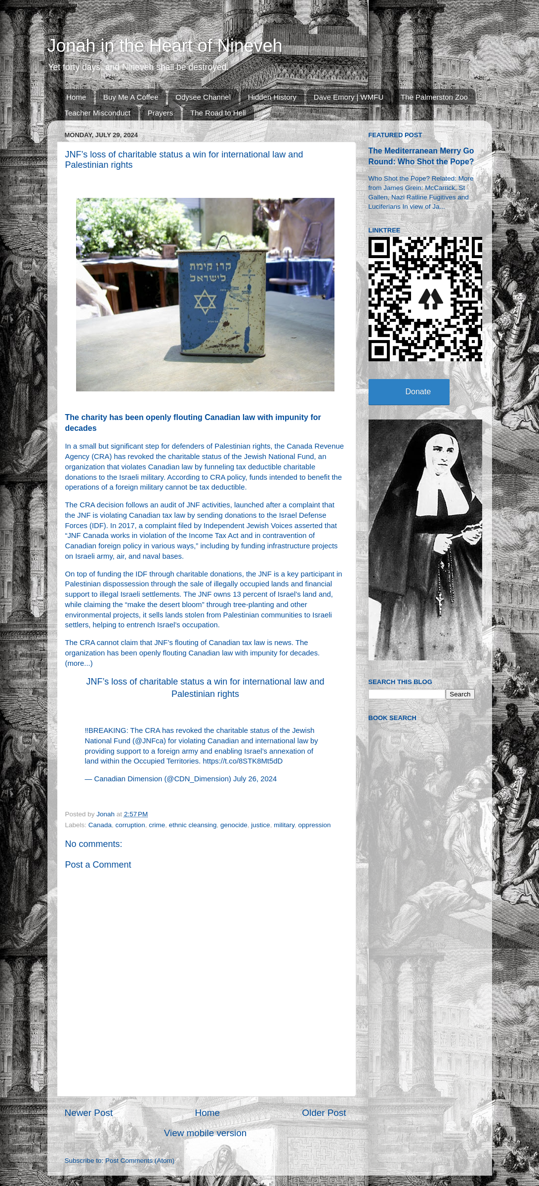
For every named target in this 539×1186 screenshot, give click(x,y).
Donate (418, 391)
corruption (130, 825)
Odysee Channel (203, 97)
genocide (234, 825)
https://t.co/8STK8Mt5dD (243, 761)
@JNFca (149, 741)
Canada (100, 825)
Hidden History (272, 97)
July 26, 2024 (255, 779)
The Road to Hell (218, 113)
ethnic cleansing (193, 825)
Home (76, 97)
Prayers (160, 113)
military (284, 825)
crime (157, 825)
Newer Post (89, 1113)
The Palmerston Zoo (434, 97)
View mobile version (205, 1133)
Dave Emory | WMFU (348, 97)
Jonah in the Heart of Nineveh (165, 46)
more (75, 663)
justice (260, 825)
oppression (314, 825)
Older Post (324, 1113)
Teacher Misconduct (97, 113)
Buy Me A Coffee (130, 97)
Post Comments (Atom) (139, 1160)
